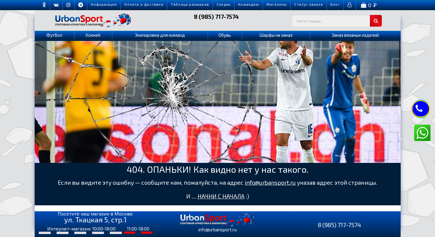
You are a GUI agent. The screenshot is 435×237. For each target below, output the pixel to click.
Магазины (276, 4)
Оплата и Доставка (143, 4)
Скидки (224, 4)
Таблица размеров (190, 4)
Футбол (54, 35)
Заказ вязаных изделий (355, 35)
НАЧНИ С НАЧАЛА (221, 196)
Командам (248, 4)
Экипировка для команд (160, 35)
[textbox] (337, 21)
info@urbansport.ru (270, 182)
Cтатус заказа (308, 4)
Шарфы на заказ (275, 35)
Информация (104, 4)
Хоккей (92, 35)
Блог (335, 4)
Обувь (224, 35)
